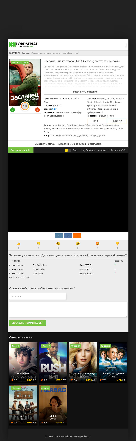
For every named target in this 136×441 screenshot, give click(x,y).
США (54, 108)
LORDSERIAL (14, 53)
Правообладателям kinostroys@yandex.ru (68, 436)
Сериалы (26, 53)
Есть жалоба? (117, 150)
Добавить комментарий (27, 322)
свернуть (119, 261)
